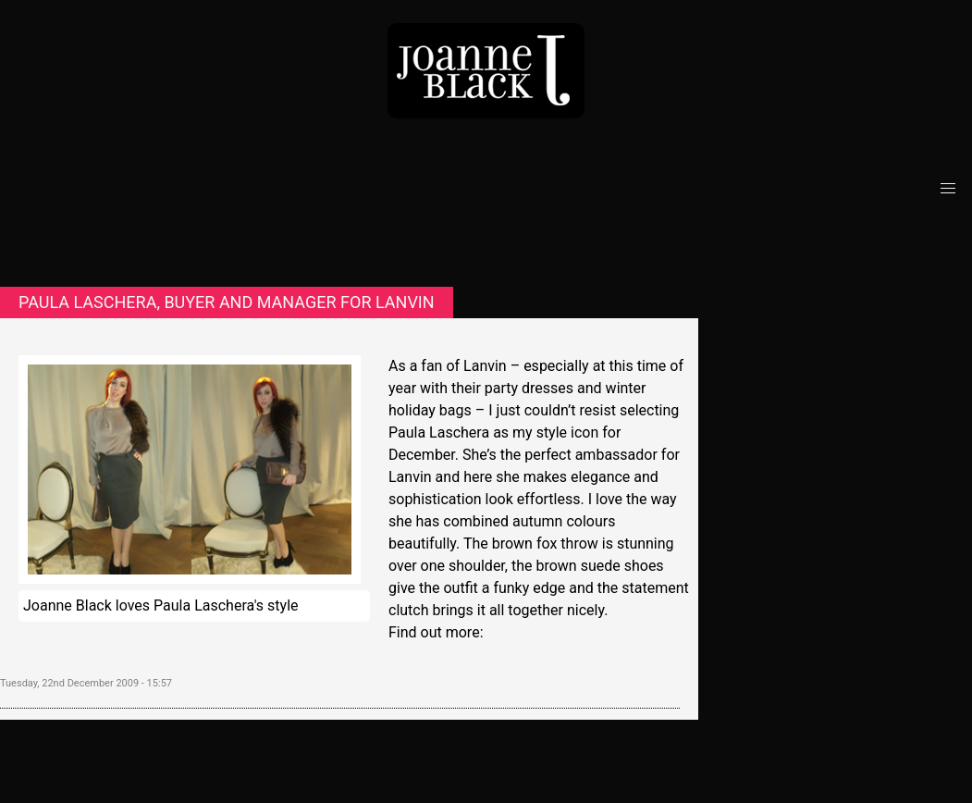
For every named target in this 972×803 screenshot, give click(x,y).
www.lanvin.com (540, 632)
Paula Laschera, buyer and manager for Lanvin (226, 302)
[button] (948, 189)
